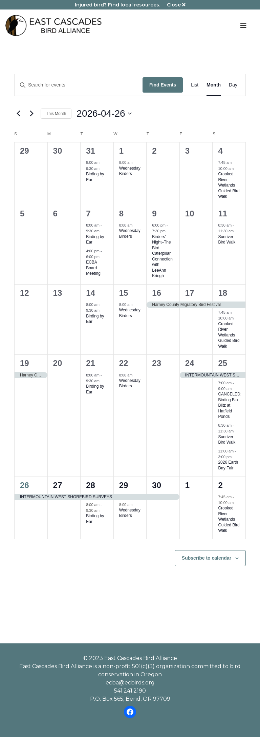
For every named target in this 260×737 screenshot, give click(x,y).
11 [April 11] (222, 213)
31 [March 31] (90, 150)
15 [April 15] (123, 292)
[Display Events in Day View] (233, 85)
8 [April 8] (121, 213)
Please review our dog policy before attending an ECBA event (130, 582)
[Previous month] (18, 114)
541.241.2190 (130, 690)
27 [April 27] (57, 485)
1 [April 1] (121, 150)
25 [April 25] (222, 363)
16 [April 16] (156, 292)
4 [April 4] (220, 150)
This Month (56, 113)
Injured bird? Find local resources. (117, 5)
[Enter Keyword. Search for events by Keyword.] (79, 85)
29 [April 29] (123, 485)
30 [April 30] (156, 485)
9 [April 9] (154, 213)
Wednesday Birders (129, 171)
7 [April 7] (88, 213)
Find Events (162, 85)
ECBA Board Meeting (93, 268)
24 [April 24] (189, 363)
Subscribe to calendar (206, 558)
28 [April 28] (90, 485)
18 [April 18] (222, 292)
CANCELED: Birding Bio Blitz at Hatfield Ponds (229, 405)
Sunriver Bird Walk (226, 239)
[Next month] (31, 114)
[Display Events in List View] (194, 85)
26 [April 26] (24, 485)
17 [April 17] (189, 292)
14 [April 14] (90, 292)
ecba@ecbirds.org (130, 682)
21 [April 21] (90, 363)
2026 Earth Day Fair (228, 465)
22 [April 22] (123, 363)
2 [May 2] (220, 485)
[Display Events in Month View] (214, 85)
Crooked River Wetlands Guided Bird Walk (228, 185)
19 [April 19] (24, 363)
